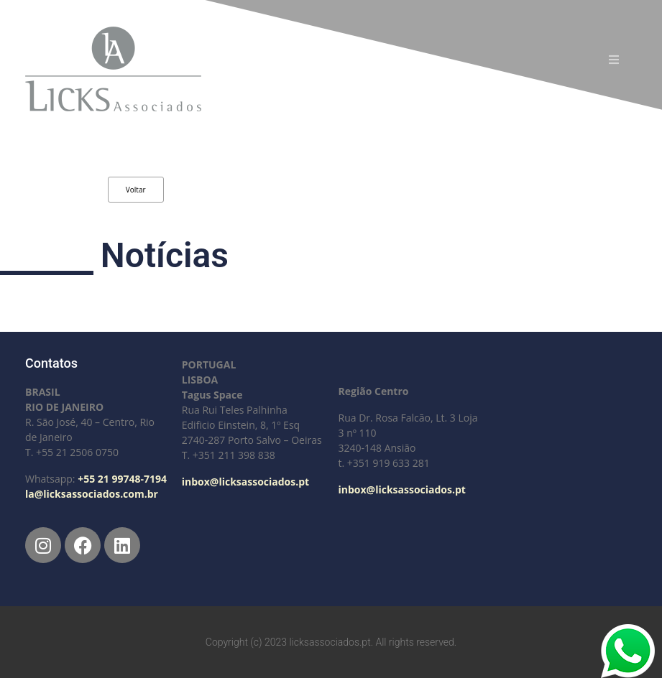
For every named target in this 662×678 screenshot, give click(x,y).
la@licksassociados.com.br (91, 494)
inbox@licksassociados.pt (245, 481)
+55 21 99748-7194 (122, 479)
